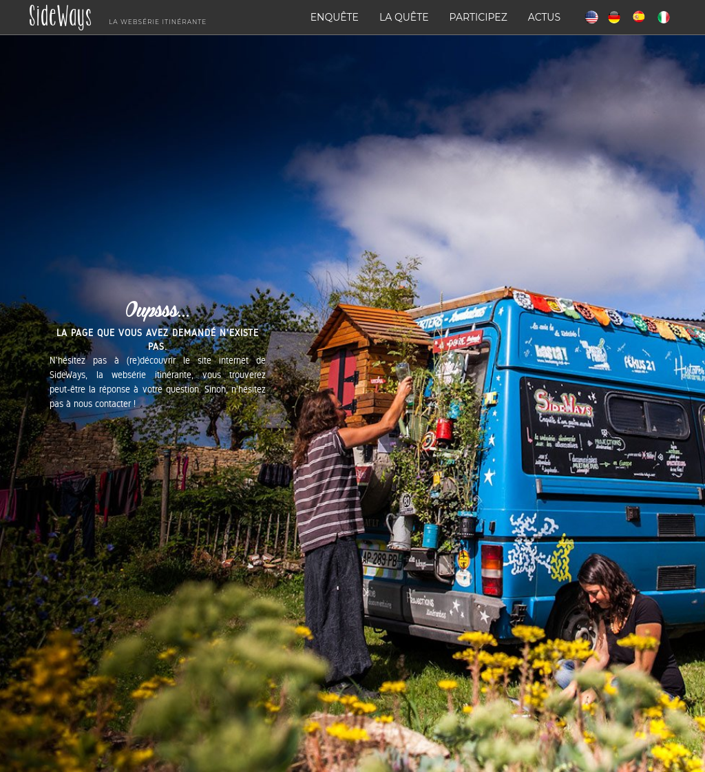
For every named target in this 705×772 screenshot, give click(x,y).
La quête (404, 17)
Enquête (335, 17)
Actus (544, 17)
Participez (478, 17)
